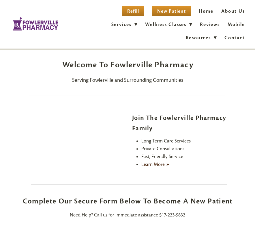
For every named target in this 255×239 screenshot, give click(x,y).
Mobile (236, 24)
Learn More (153, 164)
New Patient (171, 11)
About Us (233, 11)
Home (206, 11)
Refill (133, 11)
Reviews (210, 24)
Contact (234, 38)
